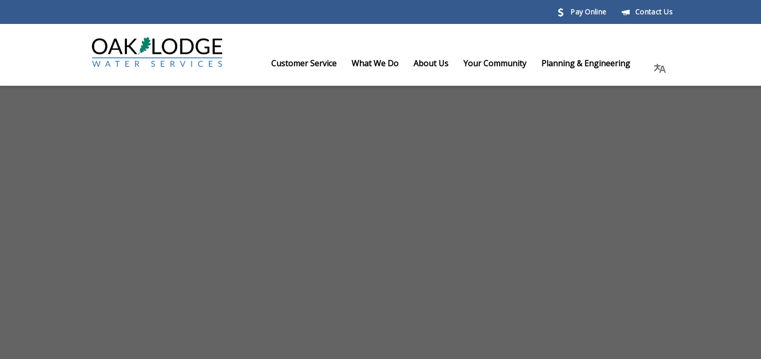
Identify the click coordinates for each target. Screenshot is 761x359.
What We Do (385, 63)
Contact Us (647, 11)
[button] (660, 63)
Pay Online (581, 11)
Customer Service (314, 63)
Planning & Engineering (595, 63)
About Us (440, 63)
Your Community (504, 63)
